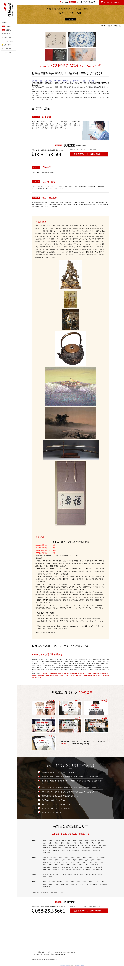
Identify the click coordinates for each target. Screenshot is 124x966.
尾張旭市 (45, 862)
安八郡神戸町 (46, 850)
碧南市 (62, 864)
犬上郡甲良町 (84, 884)
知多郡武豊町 (77, 869)
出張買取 (6, 26)
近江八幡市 (52, 881)
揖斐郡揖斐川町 (57, 847)
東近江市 (59, 881)
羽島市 (64, 840)
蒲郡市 (51, 864)
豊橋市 (66, 857)
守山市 (96, 881)
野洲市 (84, 881)
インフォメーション (8, 41)
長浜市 (66, 881)
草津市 (102, 881)
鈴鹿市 (76, 874)
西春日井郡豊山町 (77, 867)
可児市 (62, 843)
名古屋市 (45, 857)
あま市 (87, 860)
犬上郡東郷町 (88, 867)
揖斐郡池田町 (46, 847)
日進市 (98, 860)
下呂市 (88, 843)
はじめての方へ (7, 45)
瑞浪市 (69, 843)
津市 (57, 874)
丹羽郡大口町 (94, 864)
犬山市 (96, 857)
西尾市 (84, 857)
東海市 (78, 862)
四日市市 (45, 874)
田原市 (87, 864)
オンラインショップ (8, 37)
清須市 (75, 860)
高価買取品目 (6, 33)
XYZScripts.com (80, 965)
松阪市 (88, 874)
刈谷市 (102, 862)
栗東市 (90, 881)
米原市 (78, 881)
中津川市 (75, 843)
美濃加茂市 (101, 840)
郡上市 (82, 843)
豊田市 (59, 862)
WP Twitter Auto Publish (63, 965)
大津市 (72, 881)
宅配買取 (6, 30)
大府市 (90, 862)
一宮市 (60, 857)
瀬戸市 (72, 862)
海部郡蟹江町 (56, 867)
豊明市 (96, 862)
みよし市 (52, 862)
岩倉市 (69, 860)
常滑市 (75, 864)
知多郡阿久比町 (66, 869)
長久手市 (65, 862)
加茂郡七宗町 (66, 850)
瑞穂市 (75, 840)
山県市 (51, 843)
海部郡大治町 (66, 867)
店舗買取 (4, 22)
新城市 (80, 864)
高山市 (94, 843)
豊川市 (90, 857)
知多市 (69, 864)
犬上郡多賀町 (64, 884)
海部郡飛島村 (98, 867)
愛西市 (51, 860)
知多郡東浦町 (56, 869)
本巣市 (87, 840)
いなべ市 (63, 874)
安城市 (78, 857)
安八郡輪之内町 (82, 845)
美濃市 (56, 843)
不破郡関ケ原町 (97, 847)
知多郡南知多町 (97, 869)
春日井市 (103, 857)
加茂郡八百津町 (86, 850)
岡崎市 (72, 857)
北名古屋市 (53, 857)
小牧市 (62, 860)
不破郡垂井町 (67, 847)
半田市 (44, 864)
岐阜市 (44, 840)
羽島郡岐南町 (62, 845)
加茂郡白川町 (97, 850)
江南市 (44, 860)
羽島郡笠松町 (72, 845)
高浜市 (56, 864)
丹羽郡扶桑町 (46, 867)
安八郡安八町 (77, 847)
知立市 (84, 862)
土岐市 (44, 843)
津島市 (80, 860)
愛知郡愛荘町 (46, 886)
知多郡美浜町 (87, 869)
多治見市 (93, 840)
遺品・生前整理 (6, 48)
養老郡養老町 (52, 845)
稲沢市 (56, 860)
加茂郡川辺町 (93, 845)
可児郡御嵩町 (46, 852)
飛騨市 (44, 845)
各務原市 (57, 840)
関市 (69, 840)
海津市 (80, 840)
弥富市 (93, 860)
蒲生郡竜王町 (94, 884)
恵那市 (100, 843)
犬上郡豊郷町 (74, 884)
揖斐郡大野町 (87, 847)
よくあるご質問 (6, 52)
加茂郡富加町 (76, 850)
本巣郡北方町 (103, 845)
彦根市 (44, 881)
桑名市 (52, 874)
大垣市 (51, 840)
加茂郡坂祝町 (56, 850)
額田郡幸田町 (46, 869)
